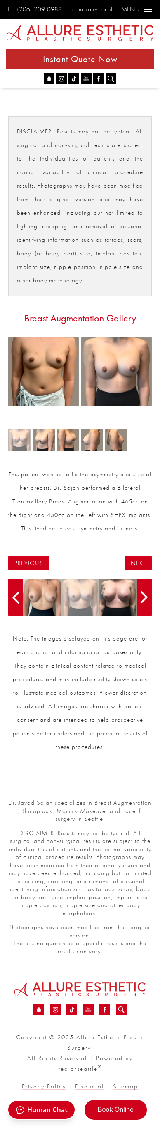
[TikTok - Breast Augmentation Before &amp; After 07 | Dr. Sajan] (73, 78)
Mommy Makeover (82, 811)
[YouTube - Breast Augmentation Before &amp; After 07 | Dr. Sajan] (86, 78)
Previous (28, 563)
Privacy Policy (44, 1086)
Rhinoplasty (37, 811)
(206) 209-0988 (35, 9)
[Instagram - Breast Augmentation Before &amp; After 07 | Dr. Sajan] (61, 78)
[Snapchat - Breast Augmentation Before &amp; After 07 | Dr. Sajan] (49, 78)
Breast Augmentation (122, 803)
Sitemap (125, 1086)
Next (138, 563)
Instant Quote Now (80, 59)
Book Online (116, 1109)
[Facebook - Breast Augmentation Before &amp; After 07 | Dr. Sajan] (98, 78)
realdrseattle (80, 1069)
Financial (89, 1086)
